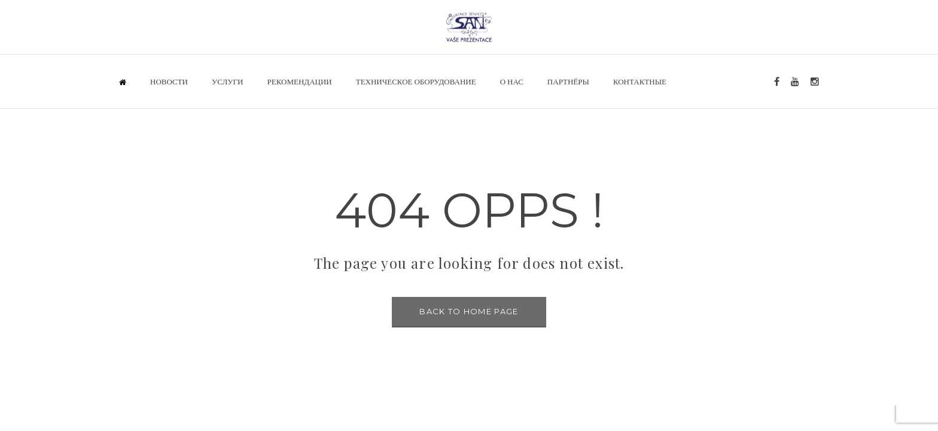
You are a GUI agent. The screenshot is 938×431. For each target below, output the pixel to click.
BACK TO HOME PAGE (468, 311)
